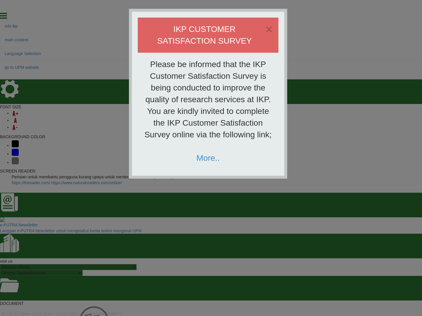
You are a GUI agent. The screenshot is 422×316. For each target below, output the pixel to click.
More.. (207, 158)
